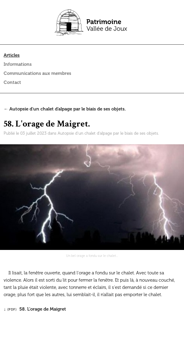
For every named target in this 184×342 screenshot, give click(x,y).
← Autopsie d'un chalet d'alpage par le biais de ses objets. (65, 109)
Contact (12, 82)
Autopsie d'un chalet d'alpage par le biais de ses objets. (108, 133)
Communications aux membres (37, 73)
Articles (12, 55)
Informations (18, 64)
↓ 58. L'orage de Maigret (35, 309)
